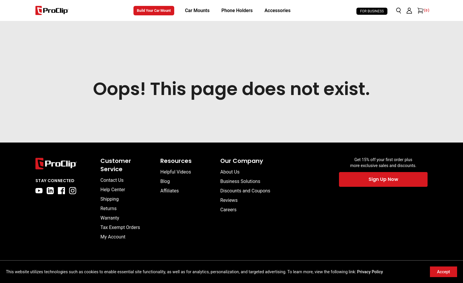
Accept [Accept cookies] (443, 271)
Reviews (229, 200)
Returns (108, 208)
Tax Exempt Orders (120, 227)
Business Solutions (240, 181)
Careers (228, 209)
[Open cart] (420, 10)
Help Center (112, 189)
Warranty (109, 218)
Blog (165, 181)
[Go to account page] (409, 11)
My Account (112, 237)
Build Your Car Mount (154, 11)
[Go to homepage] (52, 10)
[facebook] (61, 190)
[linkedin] (50, 190)
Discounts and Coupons (245, 191)
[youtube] (39, 190)
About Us (229, 172)
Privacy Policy (370, 271)
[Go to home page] (64, 164)
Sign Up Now (383, 179)
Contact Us (112, 180)
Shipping (109, 199)
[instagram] (72, 190)
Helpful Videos (175, 172)
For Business (372, 11)
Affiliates (169, 191)
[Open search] (399, 11)
